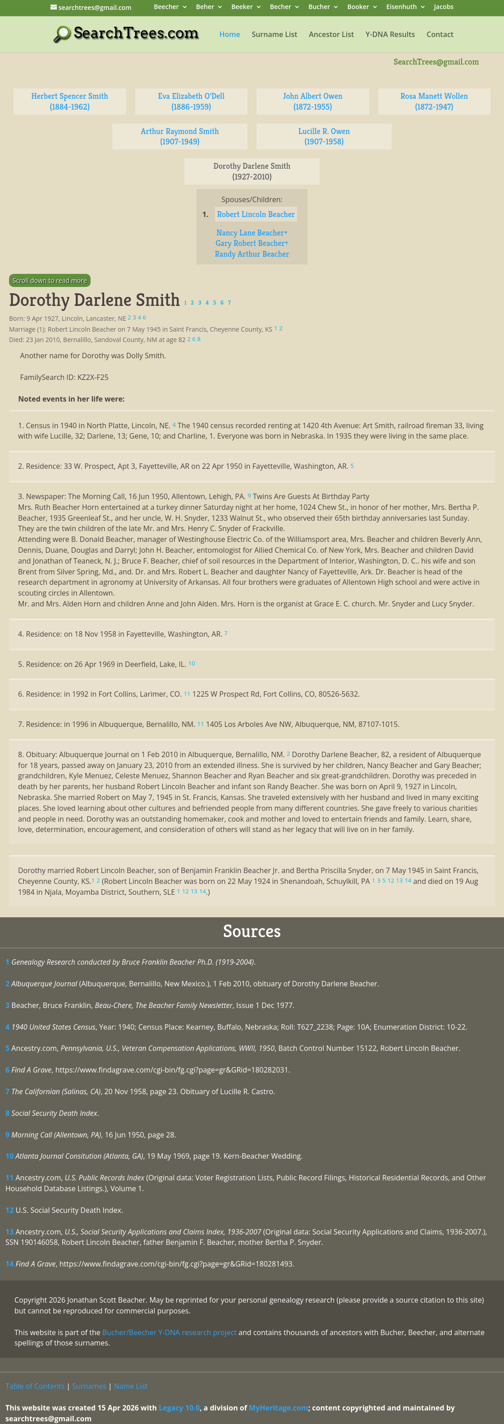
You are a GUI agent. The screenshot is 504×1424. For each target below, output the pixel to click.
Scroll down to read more (50, 280)
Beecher (166, 7)
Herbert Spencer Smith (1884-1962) (70, 101)
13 (9, 1232)
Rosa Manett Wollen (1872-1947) (434, 101)
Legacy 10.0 (179, 1408)
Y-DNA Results (390, 35)
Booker (358, 7)
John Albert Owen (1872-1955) (313, 101)
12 (9, 1210)
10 (9, 1156)
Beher (205, 7)
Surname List (274, 35)
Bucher (319, 7)
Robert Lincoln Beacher (256, 214)
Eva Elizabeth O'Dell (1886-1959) (191, 101)
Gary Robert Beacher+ (251, 243)
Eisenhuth (401, 7)
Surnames (89, 1386)
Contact (440, 35)
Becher (280, 7)
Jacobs (444, 7)
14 (9, 1264)
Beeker (242, 7)
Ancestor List (331, 35)
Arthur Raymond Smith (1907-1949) (180, 136)
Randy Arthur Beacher (252, 254)
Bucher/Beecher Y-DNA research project (169, 1332)
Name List (131, 1386)
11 (9, 1178)
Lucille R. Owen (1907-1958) (324, 136)
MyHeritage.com (278, 1408)
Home (229, 35)
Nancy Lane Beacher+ (252, 232)
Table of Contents (34, 1386)
